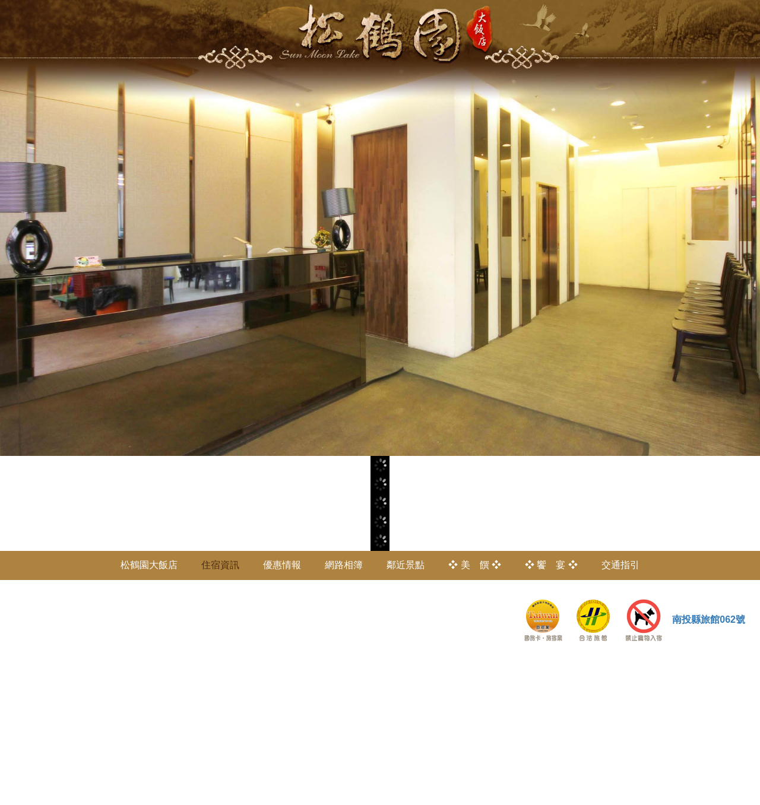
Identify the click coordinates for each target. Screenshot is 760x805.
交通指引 (620, 565)
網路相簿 (344, 565)
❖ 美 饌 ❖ (474, 565)
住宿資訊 (220, 565)
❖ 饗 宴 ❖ (551, 565)
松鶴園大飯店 (149, 565)
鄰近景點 (406, 565)
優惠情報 (282, 565)
